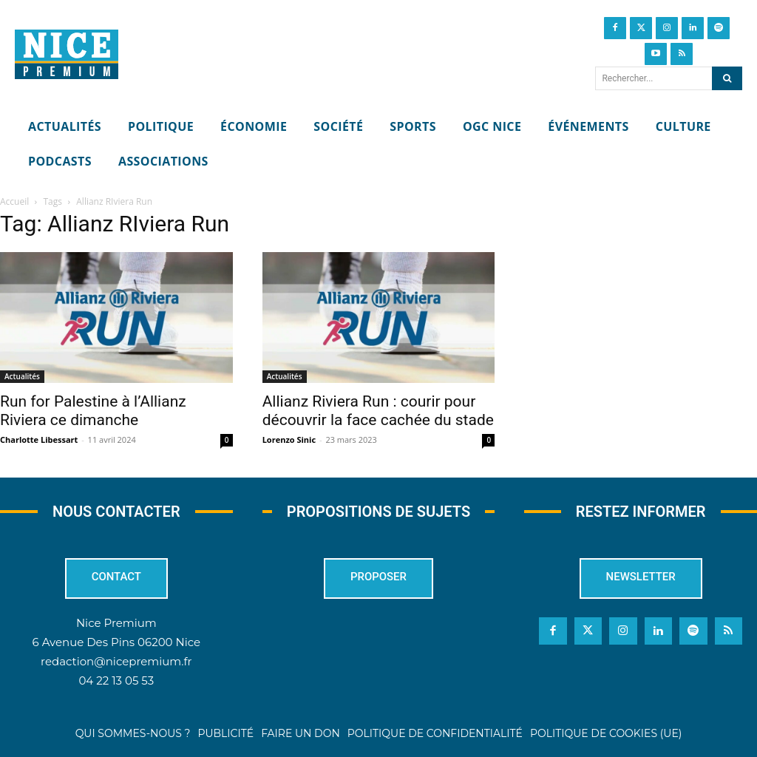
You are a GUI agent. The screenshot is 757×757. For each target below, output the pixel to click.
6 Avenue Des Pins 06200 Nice (116, 642)
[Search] (727, 78)
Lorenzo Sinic (289, 439)
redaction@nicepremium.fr (116, 661)
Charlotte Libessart (39, 439)
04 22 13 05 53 (116, 680)
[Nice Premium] (66, 55)
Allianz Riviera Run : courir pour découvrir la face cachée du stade (378, 411)
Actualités (22, 376)
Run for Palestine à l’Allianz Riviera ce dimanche (93, 411)
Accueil (14, 201)
